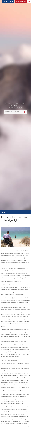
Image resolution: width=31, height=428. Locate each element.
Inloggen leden (21, 1)
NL (29, 1)
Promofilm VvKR (8, 1)
